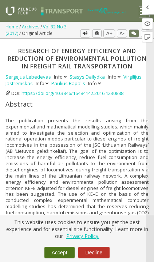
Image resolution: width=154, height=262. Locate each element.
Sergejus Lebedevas (28, 77)
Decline (94, 252)
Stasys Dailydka (88, 77)
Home (12, 27)
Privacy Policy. (82, 236)
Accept (59, 252)
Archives (31, 27)
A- (122, 33)
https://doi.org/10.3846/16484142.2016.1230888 (72, 93)
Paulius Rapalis (68, 83)
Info (61, 77)
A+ (109, 33)
